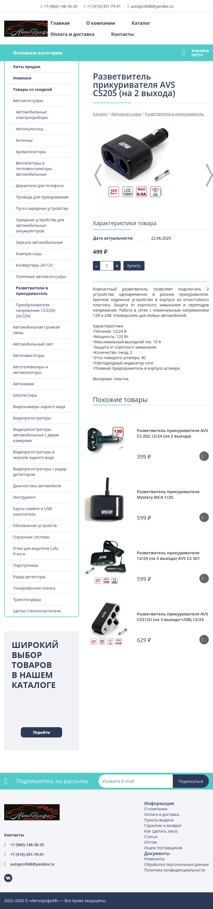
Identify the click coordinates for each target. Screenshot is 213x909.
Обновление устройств (35, 525)
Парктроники (25, 565)
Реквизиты (154, 858)
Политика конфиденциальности (174, 870)
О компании (100, 23)
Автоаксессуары (28, 100)
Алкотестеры (25, 395)
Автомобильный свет (33, 344)
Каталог (141, 23)
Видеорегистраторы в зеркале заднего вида (33, 454)
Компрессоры (29, 253)
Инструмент (24, 497)
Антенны (24, 140)
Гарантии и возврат (163, 825)
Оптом (150, 842)
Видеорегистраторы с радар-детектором (40, 471)
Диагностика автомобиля (37, 485)
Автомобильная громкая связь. (36, 329)
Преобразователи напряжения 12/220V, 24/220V (36, 310)
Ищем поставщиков (163, 847)
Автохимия (23, 383)
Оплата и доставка (72, 34)
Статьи (150, 836)
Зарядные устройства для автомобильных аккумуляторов (40, 225)
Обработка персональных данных (176, 864)
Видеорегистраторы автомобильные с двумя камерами (36, 435)
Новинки (22, 78)
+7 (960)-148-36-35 (60, 6)
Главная (60, 23)
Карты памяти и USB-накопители (33, 511)
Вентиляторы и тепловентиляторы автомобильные (34, 168)
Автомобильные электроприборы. (32, 114)
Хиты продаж (26, 66)
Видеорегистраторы (32, 418)
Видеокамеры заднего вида (39, 406)
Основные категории (37, 53)
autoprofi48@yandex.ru (152, 6)
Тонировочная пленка (34, 588)
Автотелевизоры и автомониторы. (30, 369)
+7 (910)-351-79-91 (104, 6)
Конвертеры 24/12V (34, 265)
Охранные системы (31, 537)
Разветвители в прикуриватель (32, 290)
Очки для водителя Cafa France (35, 551)
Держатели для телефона (40, 185)
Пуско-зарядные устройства (42, 208)
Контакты (122, 34)
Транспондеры (27, 599)
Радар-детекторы (29, 576)
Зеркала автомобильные (39, 242)
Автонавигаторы (29, 355)
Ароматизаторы (31, 151)
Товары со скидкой (32, 89)
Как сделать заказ (161, 831)
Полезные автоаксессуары (41, 276)
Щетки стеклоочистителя (37, 611)
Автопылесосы (30, 128)
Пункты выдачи (159, 820)
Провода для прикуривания (42, 197)
